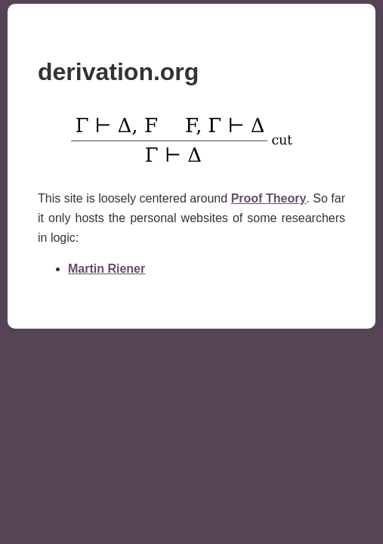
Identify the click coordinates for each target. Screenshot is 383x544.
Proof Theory (269, 198)
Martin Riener (106, 268)
